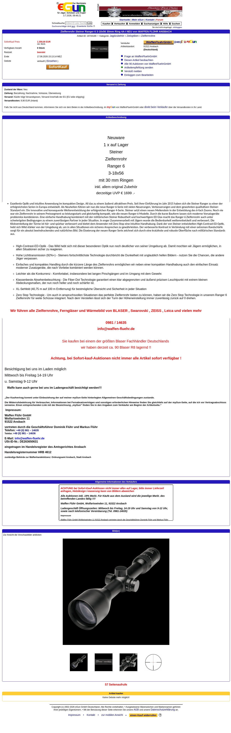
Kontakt (150, 19)
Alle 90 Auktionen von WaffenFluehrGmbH (147, 63)
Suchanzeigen (151, 23)
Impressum (74, 715)
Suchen (176, 23)
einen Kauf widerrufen (143, 715)
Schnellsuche (58, 23)
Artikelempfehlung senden (138, 67)
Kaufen (106, 23)
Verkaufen (119, 23)
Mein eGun (138, 19)
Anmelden (134, 23)
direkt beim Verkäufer (156, 107)
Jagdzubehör (117, 35)
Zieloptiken (133, 35)
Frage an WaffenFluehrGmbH (140, 56)
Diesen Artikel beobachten (138, 60)
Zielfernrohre (148, 35)
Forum (159, 19)
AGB (136, 709)
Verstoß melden (133, 71)
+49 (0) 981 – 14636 (24, 433)
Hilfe (165, 23)
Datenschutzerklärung (163, 709)
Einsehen (52, 61)
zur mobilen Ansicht (112, 715)
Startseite (124, 19)
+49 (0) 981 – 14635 (27, 430)
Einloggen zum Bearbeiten (139, 75)
